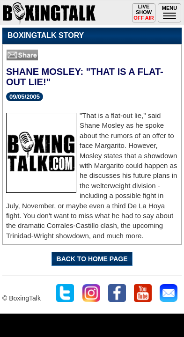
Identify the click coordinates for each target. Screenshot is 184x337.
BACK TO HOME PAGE (92, 259)
